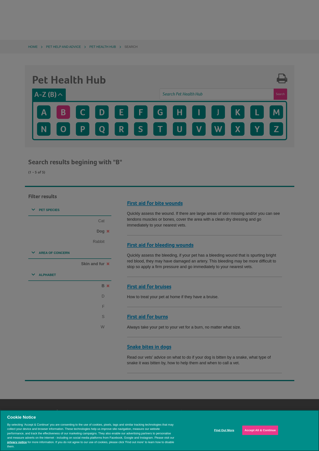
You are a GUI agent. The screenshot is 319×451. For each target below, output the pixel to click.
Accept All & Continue (260, 430)
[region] (159, 430)
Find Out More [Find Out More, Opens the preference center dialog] (224, 430)
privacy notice (17, 442)
